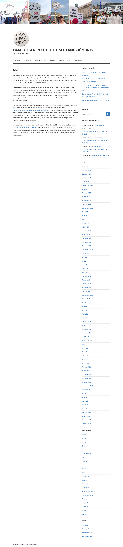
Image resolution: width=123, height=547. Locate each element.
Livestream (85, 476)
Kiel (83, 472)
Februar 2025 (86, 193)
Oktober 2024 (86, 204)
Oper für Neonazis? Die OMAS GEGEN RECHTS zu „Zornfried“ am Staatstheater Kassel (95, 87)
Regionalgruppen (40, 61)
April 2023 (85, 268)
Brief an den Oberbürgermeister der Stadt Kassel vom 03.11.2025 (95, 131)
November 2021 (87, 333)
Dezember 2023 (87, 238)
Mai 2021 (85, 356)
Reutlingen (85, 506)
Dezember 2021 (87, 329)
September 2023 (87, 250)
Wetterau (85, 514)
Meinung (85, 480)
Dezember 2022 (87, 284)
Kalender (52, 61)
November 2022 (87, 287)
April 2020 (85, 405)
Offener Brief (86, 484)
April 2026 (85, 166)
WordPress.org (87, 536)
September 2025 (87, 185)
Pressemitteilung (87, 495)
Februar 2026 (86, 170)
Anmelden (85, 525)
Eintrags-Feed (86, 529)
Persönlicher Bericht (88, 491)
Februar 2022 (86, 321)
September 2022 (87, 295)
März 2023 (85, 272)
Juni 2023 (85, 261)
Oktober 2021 (86, 337)
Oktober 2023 (86, 246)
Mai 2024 (85, 219)
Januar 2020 (86, 416)
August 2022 (86, 299)
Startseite (18, 61)
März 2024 (85, 227)
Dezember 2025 (87, 174)
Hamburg (85, 461)
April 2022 (85, 314)
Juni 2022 (85, 306)
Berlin (84, 438)
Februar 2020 (86, 412)
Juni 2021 (85, 352)
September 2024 (87, 208)
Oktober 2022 (86, 291)
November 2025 (87, 178)
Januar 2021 (86, 371)
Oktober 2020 (86, 382)
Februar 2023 (86, 276)
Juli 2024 (85, 212)
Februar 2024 (86, 231)
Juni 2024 (85, 216)
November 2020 (87, 378)
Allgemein (85, 435)
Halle (83, 457)
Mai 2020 (85, 401)
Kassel (84, 469)
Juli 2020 (85, 393)
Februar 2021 (86, 367)
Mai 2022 (85, 310)
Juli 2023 (85, 257)
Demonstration (86, 453)
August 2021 (86, 344)
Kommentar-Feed (87, 533)
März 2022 (85, 318)
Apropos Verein (99, 125)
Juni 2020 (85, 397)
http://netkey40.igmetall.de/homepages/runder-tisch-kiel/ (31, 110)
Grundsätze (27, 61)
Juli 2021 (85, 348)
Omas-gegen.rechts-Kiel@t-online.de (25, 127)
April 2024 (85, 223)
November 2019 (87, 424)
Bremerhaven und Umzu (90, 450)
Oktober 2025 (86, 181)
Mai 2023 (85, 265)
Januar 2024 (86, 234)
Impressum (79, 61)
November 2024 (87, 200)
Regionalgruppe (87, 503)
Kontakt (69, 61)
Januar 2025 (86, 197)
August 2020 (86, 390)
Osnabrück (85, 487)
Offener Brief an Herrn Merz (100, 155)
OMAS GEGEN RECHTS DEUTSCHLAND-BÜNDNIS (53, 50)
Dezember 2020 (87, 374)
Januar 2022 (86, 325)
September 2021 (87, 340)
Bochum (84, 442)
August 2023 (86, 253)
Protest (84, 499)
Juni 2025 (85, 189)
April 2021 (85, 359)
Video (84, 510)
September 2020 (87, 386)
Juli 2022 (85, 303)
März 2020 (85, 408)
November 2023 (87, 242)
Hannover (85, 465)
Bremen (84, 446)
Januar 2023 (86, 280)
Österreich (61, 61)
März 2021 (85, 363)
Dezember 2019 (87, 420)
